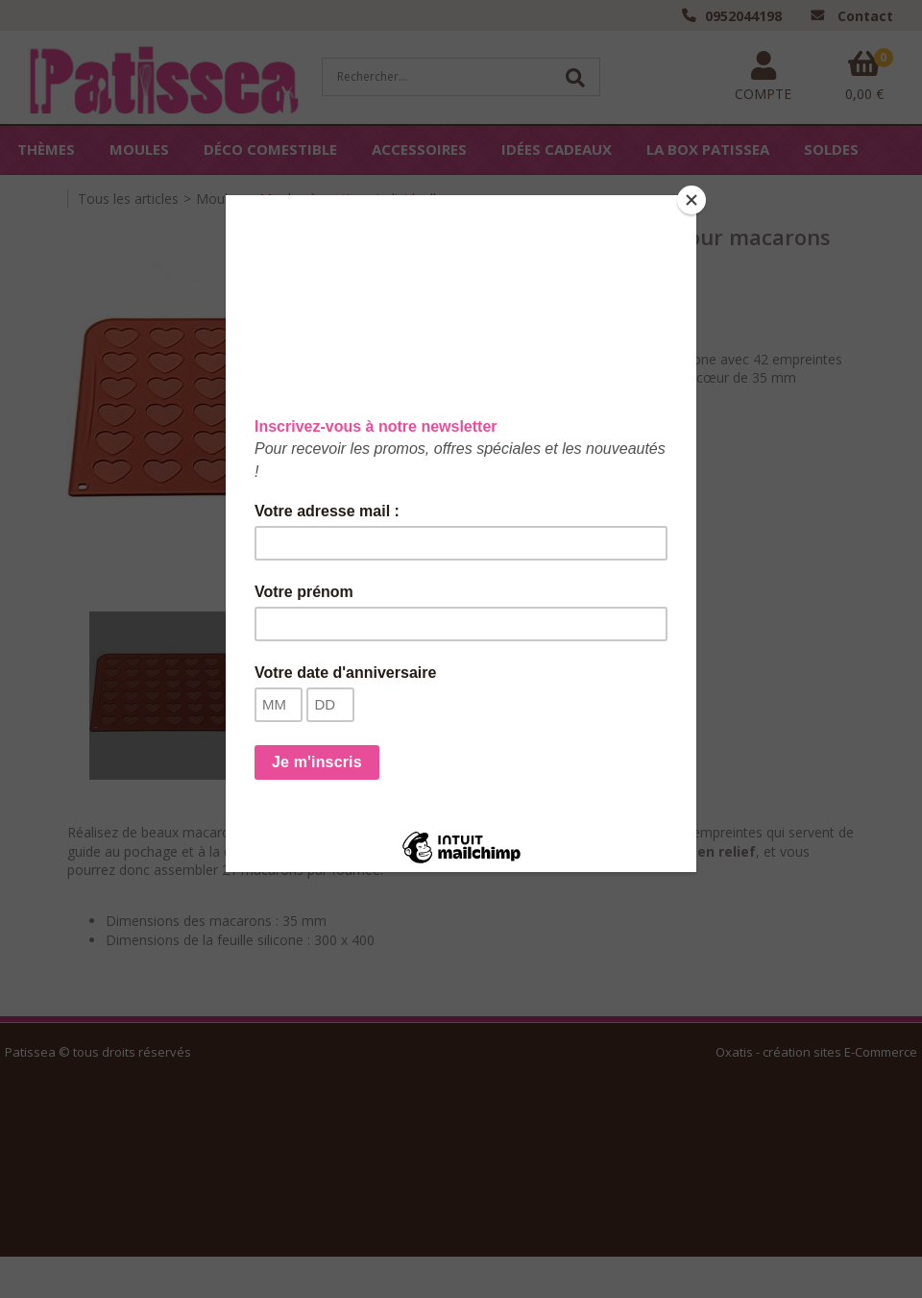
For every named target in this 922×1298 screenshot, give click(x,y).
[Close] (691, 200)
